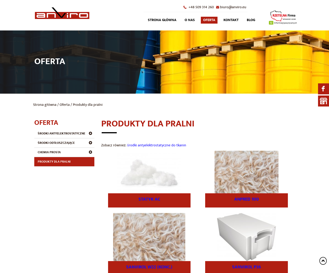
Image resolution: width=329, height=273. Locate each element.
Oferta (209, 20)
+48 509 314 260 (201, 7)
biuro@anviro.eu (233, 7)
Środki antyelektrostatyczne (61, 133)
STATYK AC (149, 199)
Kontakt (231, 20)
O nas (190, 20)
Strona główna (162, 20)
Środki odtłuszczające (56, 143)
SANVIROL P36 (246, 267)
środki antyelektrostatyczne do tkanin (156, 145)
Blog (251, 20)
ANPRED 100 (246, 199)
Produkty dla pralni (54, 161)
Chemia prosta (49, 152)
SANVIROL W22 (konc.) (149, 267)
